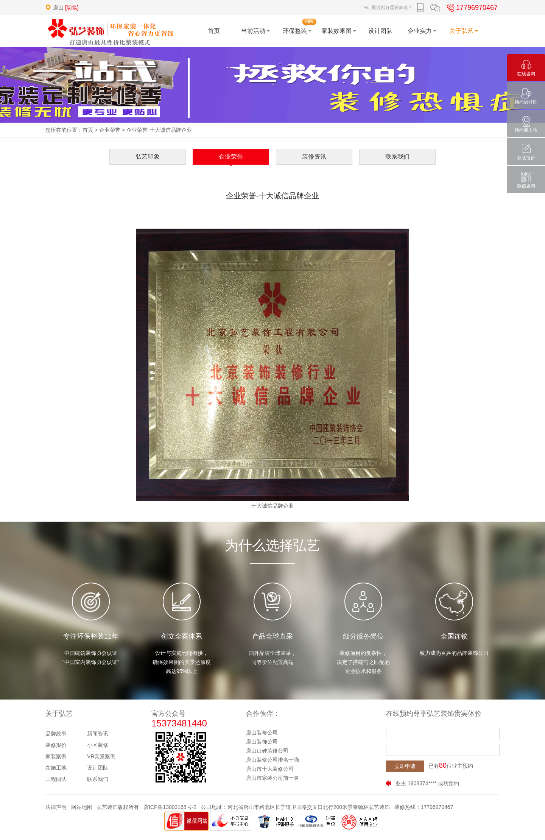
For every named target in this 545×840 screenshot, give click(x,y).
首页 (88, 130)
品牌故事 (56, 734)
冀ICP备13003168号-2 (169, 807)
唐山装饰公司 (262, 742)
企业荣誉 (109, 130)
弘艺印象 (147, 156)
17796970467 (471, 7)
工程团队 (56, 779)
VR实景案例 (101, 756)
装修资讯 (314, 156)
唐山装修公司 (262, 732)
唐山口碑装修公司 (267, 751)
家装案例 (56, 756)
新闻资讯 (97, 734)
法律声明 (56, 807)
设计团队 (97, 768)
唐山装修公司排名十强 (272, 760)
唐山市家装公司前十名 (272, 778)
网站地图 (81, 807)
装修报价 (56, 745)
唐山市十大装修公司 (270, 769)
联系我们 (397, 156)
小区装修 (97, 745)
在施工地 (56, 768)
